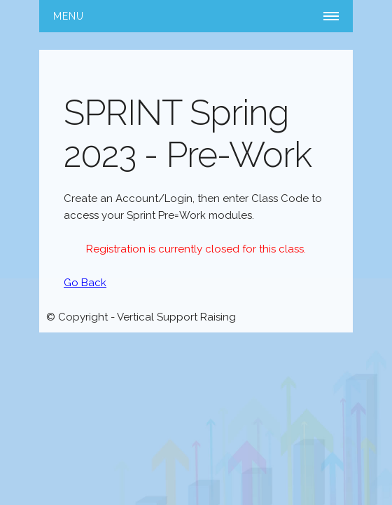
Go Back (85, 282)
